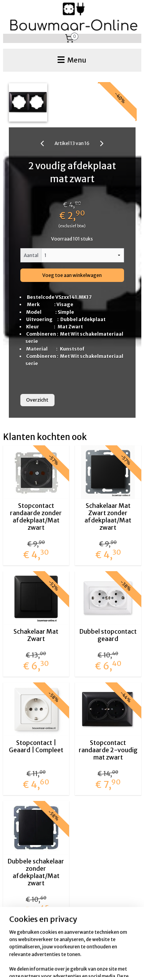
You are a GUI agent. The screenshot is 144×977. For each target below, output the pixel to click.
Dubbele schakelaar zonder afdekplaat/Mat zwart (36, 872)
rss (106, 950)
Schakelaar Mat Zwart (35, 635)
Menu (72, 60)
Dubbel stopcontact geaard (108, 635)
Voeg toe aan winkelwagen (72, 275)
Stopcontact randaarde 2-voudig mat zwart (108, 750)
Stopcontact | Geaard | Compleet (36, 746)
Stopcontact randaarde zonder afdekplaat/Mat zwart (36, 516)
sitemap (92, 950)
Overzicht (37, 400)
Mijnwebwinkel (96, 962)
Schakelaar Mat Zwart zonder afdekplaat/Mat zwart (107, 516)
